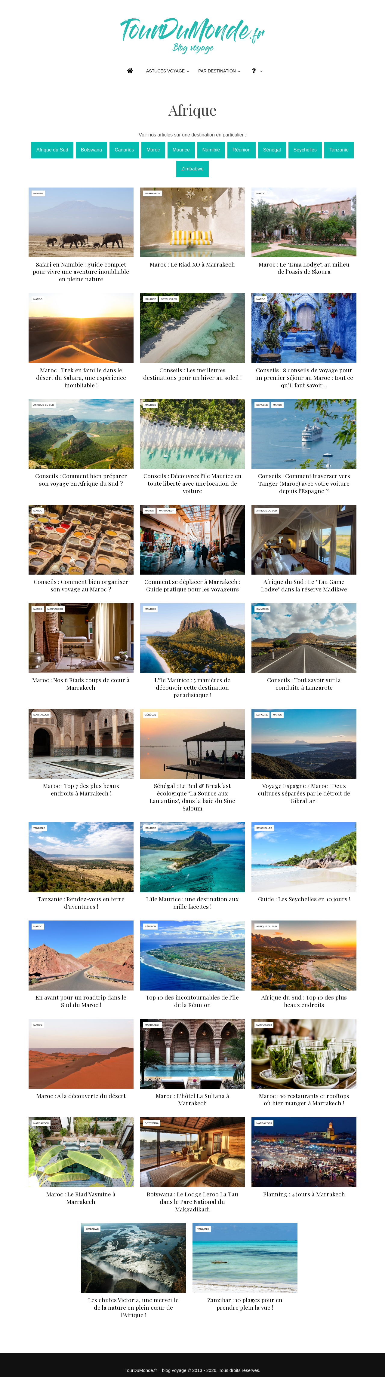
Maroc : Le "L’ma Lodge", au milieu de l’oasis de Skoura (304, 268)
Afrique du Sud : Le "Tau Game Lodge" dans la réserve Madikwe (304, 585)
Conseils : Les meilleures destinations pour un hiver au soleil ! (192, 373)
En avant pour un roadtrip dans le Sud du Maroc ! (80, 1001)
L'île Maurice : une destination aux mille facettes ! (192, 902)
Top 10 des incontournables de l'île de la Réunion (192, 1001)
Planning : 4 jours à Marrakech (304, 1194)
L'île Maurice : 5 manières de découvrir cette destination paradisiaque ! (192, 687)
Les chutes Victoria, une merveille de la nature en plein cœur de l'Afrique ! (133, 1307)
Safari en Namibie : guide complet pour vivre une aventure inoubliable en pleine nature (81, 271)
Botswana (91, 149)
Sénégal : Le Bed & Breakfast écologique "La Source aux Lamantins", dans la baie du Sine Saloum (192, 797)
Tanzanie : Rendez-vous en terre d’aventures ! (81, 902)
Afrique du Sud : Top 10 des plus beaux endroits (304, 1001)
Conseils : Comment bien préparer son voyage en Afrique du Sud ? (81, 479)
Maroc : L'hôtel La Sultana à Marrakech (192, 1099)
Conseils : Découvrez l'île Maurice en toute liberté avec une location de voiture (192, 483)
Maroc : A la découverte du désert (81, 1096)
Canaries (124, 149)
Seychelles (305, 149)
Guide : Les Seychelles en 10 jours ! (304, 899)
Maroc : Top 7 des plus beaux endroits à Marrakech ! (81, 789)
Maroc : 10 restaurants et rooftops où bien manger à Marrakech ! (304, 1099)
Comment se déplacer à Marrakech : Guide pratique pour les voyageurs (192, 585)
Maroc (153, 149)
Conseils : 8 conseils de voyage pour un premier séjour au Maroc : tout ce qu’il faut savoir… (304, 377)
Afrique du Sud (52, 149)
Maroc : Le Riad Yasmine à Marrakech (81, 1197)
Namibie (211, 149)
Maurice (181, 149)
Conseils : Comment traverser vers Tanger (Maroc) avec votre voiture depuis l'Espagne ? (304, 483)
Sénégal (272, 149)
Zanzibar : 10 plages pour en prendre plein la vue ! (244, 1303)
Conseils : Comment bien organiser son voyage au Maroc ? (81, 585)
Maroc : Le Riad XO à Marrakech (192, 264)
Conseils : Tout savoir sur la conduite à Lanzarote (304, 683)
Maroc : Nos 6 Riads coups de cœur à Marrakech (81, 683)
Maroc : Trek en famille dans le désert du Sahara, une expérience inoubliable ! (81, 377)
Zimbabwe (192, 168)
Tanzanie (339, 149)
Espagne (262, 405)
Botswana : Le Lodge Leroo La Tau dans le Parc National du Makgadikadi (192, 1201)
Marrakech (152, 193)
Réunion (242, 149)
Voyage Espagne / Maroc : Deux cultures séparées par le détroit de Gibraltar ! (304, 793)
